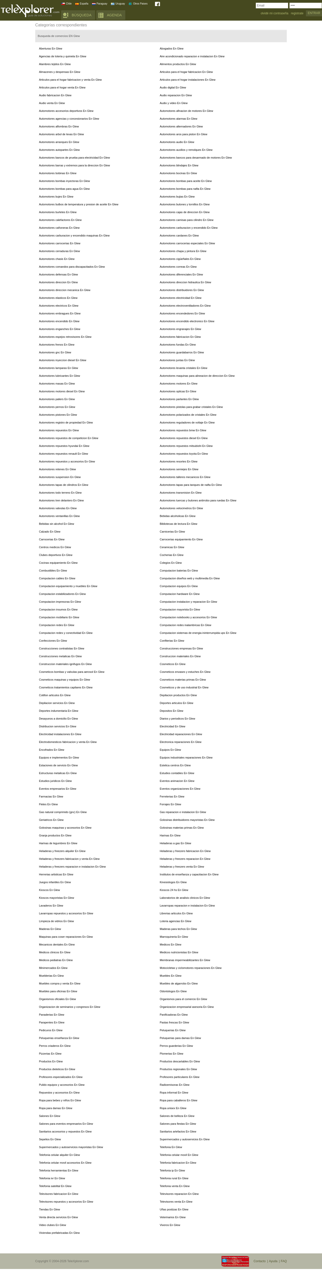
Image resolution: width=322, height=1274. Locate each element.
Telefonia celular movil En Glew (179, 1154)
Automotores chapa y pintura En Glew (183, 251)
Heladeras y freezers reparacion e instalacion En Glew (72, 866)
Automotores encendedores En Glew (182, 313)
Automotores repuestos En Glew (59, 430)
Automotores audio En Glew (177, 142)
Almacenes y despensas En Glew (59, 71)
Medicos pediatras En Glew (56, 960)
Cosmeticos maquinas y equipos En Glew (64, 679)
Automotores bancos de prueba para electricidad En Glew (74, 157)
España (84, 3)
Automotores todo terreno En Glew (60, 492)
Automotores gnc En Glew (55, 352)
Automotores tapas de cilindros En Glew (63, 484)
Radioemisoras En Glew (174, 1084)
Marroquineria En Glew (174, 936)
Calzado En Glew (49, 531)
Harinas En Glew (170, 835)
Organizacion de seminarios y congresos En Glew (69, 1006)
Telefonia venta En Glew (175, 1186)
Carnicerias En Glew (172, 531)
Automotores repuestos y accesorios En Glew (67, 461)
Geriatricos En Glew (51, 819)
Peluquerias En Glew (173, 1030)
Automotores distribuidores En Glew (182, 290)
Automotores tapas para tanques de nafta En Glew (191, 484)
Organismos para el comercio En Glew (183, 999)
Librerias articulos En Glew (176, 913)
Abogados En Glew (171, 48)
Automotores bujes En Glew (56, 196)
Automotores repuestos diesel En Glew (184, 438)
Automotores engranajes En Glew (180, 329)
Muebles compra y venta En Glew (59, 983)
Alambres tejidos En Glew (55, 64)
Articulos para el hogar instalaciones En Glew (187, 79)
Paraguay (102, 3)
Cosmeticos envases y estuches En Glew (185, 671)
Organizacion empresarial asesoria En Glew (187, 1006)
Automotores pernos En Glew (57, 406)
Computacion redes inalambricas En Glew (185, 625)
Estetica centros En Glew (175, 765)
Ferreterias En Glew (172, 796)
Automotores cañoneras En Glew (59, 227)
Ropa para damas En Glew (55, 1108)
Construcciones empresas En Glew (181, 648)
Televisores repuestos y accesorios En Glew (66, 1201)
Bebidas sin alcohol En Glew (56, 523)
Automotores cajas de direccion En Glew (185, 212)
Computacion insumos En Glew (58, 609)
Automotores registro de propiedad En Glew (66, 422)
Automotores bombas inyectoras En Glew (64, 180)
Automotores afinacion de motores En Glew (186, 110)
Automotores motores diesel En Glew (62, 391)
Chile (69, 3)
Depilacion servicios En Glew (57, 702)
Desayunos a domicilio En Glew (58, 718)
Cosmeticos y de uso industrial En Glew (184, 687)
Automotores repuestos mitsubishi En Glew (186, 445)
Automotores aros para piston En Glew (183, 134)
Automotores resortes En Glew (178, 461)
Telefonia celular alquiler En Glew (59, 1154)
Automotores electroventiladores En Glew (185, 305)
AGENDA (114, 15)
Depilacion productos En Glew (178, 695)
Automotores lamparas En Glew (58, 367)
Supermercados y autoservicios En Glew (185, 1139)
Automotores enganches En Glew (59, 329)
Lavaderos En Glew (51, 905)
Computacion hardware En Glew (179, 593)
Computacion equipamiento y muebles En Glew (68, 586)
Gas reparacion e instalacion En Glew (183, 812)
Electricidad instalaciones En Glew (60, 734)
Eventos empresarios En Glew (57, 788)
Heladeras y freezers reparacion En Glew (185, 858)
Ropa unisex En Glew (173, 1108)
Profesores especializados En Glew (61, 1076)
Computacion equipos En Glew (179, 586)
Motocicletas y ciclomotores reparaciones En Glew (191, 967)
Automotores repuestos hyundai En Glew (64, 445)
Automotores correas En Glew (178, 266)
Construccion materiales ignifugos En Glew (65, 664)
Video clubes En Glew (52, 1224)
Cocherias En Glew (171, 554)
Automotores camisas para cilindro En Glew (186, 219)
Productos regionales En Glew (178, 1069)
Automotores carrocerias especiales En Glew (187, 243)
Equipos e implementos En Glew (59, 757)
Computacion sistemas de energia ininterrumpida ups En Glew (198, 632)
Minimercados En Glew (53, 967)
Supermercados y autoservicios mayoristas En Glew (71, 1147)
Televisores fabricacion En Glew (58, 1193)
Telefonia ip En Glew (172, 1170)
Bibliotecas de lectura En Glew (178, 523)
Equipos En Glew (170, 749)
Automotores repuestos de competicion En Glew (68, 438)
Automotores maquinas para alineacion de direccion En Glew (197, 375)
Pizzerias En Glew (50, 1053)
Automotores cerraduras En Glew (59, 251)
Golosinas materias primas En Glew (182, 827)
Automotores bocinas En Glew (178, 173)
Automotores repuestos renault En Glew (63, 453)
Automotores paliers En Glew (57, 399)
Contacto (260, 1261)
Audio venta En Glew (52, 103)
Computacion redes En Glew (56, 625)
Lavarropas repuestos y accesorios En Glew (66, 913)
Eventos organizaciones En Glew (180, 788)
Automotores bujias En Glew (177, 196)
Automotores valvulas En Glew (58, 508)
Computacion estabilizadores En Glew (62, 593)
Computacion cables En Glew (57, 578)
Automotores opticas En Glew (178, 391)
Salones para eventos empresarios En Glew (66, 1123)
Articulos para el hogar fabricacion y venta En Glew (70, 79)
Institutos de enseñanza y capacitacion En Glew (189, 874)
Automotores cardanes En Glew (179, 235)
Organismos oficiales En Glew (57, 999)
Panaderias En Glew (51, 1014)
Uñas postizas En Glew (174, 1209)
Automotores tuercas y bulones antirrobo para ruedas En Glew (198, 500)
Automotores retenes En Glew (57, 469)
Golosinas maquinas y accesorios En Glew (65, 827)
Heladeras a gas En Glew (175, 843)
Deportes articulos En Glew (176, 702)
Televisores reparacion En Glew (179, 1193)
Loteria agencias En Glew (175, 921)
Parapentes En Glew (51, 1022)
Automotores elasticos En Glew (58, 297)
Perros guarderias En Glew (176, 1045)
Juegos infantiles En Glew (55, 882)
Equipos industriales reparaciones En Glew (186, 757)
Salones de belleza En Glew (177, 1115)
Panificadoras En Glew (174, 1014)
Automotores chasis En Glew (56, 258)
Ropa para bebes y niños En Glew (60, 1100)
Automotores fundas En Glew (178, 344)
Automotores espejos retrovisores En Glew (65, 336)
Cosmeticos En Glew (172, 664)
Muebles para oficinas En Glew (58, 991)
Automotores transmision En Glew (181, 492)
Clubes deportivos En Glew (55, 554)
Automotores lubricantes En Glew (59, 375)
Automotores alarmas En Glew (178, 118)
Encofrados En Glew (51, 749)
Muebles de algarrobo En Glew (179, 983)
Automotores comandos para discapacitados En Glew (72, 266)
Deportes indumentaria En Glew (58, 710)
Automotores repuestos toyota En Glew (184, 453)
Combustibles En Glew (53, 570)
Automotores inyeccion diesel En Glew (62, 360)
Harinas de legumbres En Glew (58, 843)
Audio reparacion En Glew (176, 95)
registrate (297, 13)
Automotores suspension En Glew (60, 477)
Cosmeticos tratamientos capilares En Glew (66, 687)
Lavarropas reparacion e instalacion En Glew (187, 905)
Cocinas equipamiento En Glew (58, 562)
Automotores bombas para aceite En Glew (186, 180)
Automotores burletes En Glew (57, 212)
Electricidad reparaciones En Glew (181, 734)
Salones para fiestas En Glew (178, 1123)
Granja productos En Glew (55, 835)
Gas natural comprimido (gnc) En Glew (63, 812)
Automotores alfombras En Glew (59, 126)
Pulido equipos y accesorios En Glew (62, 1084)
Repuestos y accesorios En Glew (59, 1092)
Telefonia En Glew (171, 1147)
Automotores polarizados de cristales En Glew (188, 414)
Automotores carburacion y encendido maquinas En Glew (74, 235)
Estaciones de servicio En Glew (58, 765)
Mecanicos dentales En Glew (57, 944)
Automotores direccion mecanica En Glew (64, 290)
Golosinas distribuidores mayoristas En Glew (187, 819)
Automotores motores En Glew (178, 383)
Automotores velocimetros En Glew (181, 508)
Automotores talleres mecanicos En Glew (185, 477)
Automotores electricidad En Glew (181, 297)
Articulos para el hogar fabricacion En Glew (186, 71)
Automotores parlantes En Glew (179, 399)
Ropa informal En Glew (174, 1092)
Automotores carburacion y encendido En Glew (189, 227)
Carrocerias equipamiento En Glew (181, 539)
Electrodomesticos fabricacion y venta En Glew (68, 741)
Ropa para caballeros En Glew (178, 1100)
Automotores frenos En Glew (56, 344)
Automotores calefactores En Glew (60, 219)
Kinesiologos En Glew (173, 882)
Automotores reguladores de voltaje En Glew (187, 422)
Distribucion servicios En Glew (57, 726)
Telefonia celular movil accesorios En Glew (65, 1162)
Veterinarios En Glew (173, 1217)
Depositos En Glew (171, 710)
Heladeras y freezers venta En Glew (182, 866)
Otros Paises (140, 3)
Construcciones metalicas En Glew (60, 656)
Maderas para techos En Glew (178, 928)
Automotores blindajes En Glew (179, 165)
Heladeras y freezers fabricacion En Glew (185, 851)
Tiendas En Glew (49, 1209)
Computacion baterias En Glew (179, 570)
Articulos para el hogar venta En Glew (62, 87)
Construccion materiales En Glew (180, 656)
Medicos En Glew (170, 944)
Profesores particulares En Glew (179, 1076)
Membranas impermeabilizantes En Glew (185, 960)
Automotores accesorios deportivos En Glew (66, 110)
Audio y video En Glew (174, 103)
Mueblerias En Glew (51, 975)
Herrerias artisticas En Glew (56, 874)
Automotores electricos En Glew (58, 305)
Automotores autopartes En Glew (59, 149)
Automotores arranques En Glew (59, 142)
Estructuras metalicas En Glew (58, 773)
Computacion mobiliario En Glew (59, 617)
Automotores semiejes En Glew (179, 469)
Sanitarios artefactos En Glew (178, 1131)
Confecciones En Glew (53, 640)
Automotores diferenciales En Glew (181, 274)
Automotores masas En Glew (57, 383)
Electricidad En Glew (172, 726)
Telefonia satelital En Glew (55, 1186)
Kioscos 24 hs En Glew (174, 889)
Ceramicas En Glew (172, 547)
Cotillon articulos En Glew (54, 695)
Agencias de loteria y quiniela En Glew (62, 56)
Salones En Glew (49, 1115)
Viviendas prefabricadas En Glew (59, 1232)
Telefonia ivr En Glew (52, 1178)
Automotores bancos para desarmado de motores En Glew (196, 157)
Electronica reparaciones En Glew (181, 741)
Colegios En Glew (171, 562)
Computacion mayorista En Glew (180, 609)
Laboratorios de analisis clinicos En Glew (185, 897)
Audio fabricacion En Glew (55, 95)
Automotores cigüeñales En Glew (180, 258)
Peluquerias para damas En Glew (180, 1038)
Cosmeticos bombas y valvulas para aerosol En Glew (71, 671)
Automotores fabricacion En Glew (180, 336)
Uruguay (120, 3)
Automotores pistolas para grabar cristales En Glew (191, 406)
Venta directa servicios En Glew (58, 1217)
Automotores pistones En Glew (58, 414)
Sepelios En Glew (50, 1139)
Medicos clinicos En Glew (54, 952)
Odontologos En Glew (173, 991)
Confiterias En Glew (172, 640)
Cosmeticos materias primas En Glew (183, 679)
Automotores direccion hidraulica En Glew (185, 282)
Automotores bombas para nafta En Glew (185, 188)
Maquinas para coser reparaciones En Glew (66, 936)
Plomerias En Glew (171, 1053)
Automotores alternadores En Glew (181, 126)
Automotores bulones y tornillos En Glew (185, 204)
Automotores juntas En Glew (177, 360)
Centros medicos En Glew (55, 547)
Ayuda (273, 1261)
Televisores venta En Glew (176, 1201)
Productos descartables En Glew (180, 1061)
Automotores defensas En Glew (58, 274)
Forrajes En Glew (170, 804)
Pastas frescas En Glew (174, 1022)
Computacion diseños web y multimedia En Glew (190, 578)
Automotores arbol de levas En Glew (61, 134)
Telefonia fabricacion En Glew (178, 1162)
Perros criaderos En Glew (54, 1045)
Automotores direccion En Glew (58, 282)
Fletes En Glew (48, 804)
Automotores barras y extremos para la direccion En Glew (74, 165)
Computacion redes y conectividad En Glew (66, 632)
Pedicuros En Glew (51, 1030)
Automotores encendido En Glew (59, 321)
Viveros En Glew (170, 1224)
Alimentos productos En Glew (178, 64)
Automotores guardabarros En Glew (182, 352)
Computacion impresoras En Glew (60, 601)
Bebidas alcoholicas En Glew (177, 515)
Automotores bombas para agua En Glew (64, 188)
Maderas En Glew (50, 928)
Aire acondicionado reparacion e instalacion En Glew (192, 56)
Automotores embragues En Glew (59, 313)
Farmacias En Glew (51, 796)
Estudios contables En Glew (177, 773)
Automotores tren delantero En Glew (61, 500)
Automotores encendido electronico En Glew (187, 321)
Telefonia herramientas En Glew (58, 1170)
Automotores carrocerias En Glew (59, 243)
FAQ (284, 1261)
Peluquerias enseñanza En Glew (59, 1038)
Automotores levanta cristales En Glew (183, 367)
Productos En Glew (51, 1061)
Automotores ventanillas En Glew (59, 515)
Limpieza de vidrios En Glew (56, 921)
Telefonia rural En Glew (174, 1178)
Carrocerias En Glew (51, 539)
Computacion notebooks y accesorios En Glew (188, 617)
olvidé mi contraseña (274, 13)
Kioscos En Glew (49, 889)
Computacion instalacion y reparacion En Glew (188, 601)
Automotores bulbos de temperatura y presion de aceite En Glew (78, 204)
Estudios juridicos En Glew (55, 780)
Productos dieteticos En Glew (57, 1069)
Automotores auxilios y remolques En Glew (186, 149)
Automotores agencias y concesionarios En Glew (69, 118)
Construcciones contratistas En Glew (61, 648)
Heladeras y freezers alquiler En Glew (62, 851)
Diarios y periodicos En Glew (177, 718)
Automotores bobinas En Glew (57, 173)
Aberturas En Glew (50, 48)
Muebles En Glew (170, 975)
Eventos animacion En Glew (177, 780)
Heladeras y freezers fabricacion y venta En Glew (69, 858)
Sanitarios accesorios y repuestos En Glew (65, 1131)
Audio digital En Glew (173, 87)
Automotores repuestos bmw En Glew (183, 430)
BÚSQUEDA (82, 15)
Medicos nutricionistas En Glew (179, 952)
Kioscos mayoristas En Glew (56, 897)
